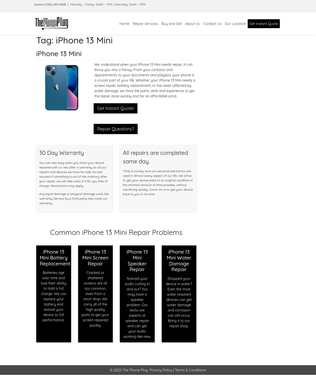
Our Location (235, 23)
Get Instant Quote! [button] (115, 108)
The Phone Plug (135, 370)
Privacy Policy (161, 370)
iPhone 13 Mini (59, 53)
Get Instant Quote (264, 23)
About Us (192, 23)
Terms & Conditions (190, 370)
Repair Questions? (115, 129)
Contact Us (212, 23)
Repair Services (145, 23)
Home (124, 23)
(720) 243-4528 (55, 4)
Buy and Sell (171, 23)
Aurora (39, 4)
